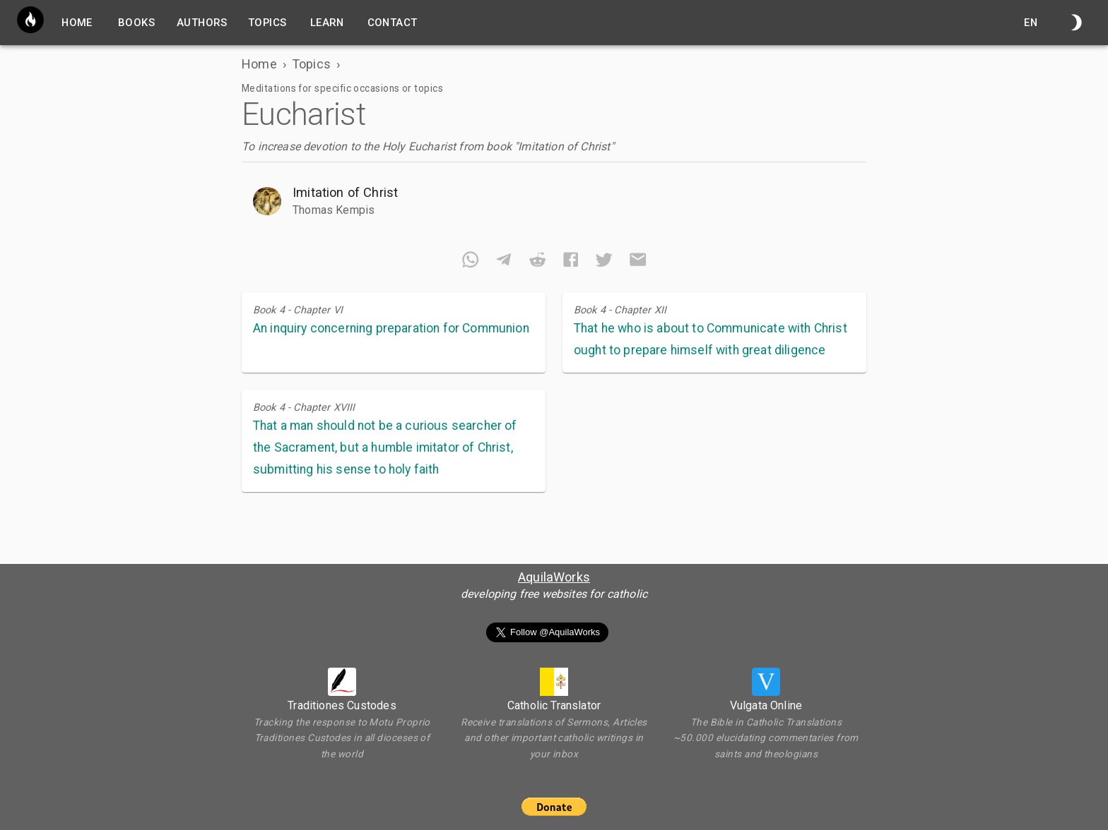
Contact (392, 22)
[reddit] (537, 262)
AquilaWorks (554, 577)
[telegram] (503, 262)
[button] (554, 200)
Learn (327, 22)
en (1031, 22)
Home (259, 63)
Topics (267, 22)
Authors (201, 22)
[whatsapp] (470, 262)
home (77, 22)
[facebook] (570, 262)
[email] (637, 262)
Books (136, 22)
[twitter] (603, 262)
